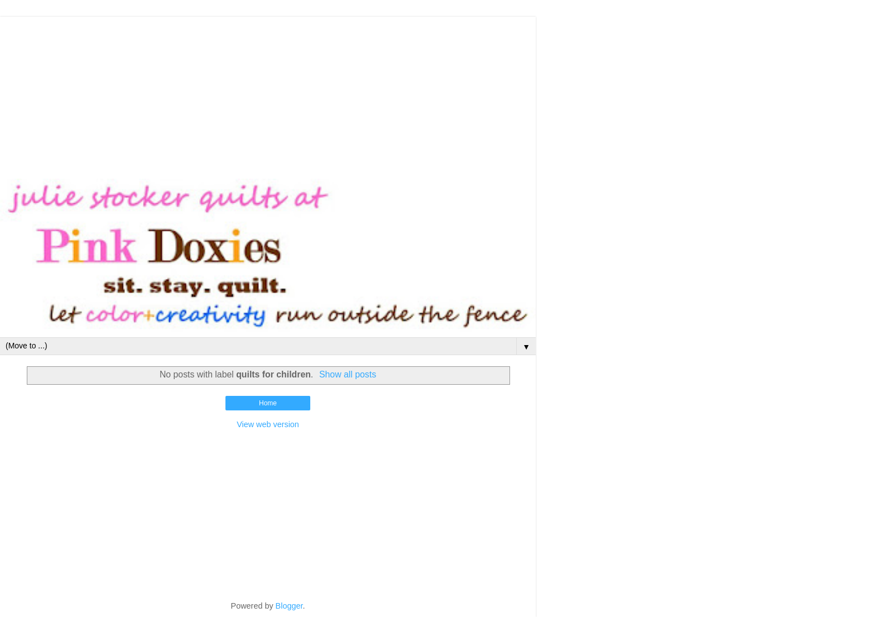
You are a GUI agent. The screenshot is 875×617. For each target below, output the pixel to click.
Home (268, 403)
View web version (268, 424)
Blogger (289, 605)
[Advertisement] (268, 95)
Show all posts (347, 374)
